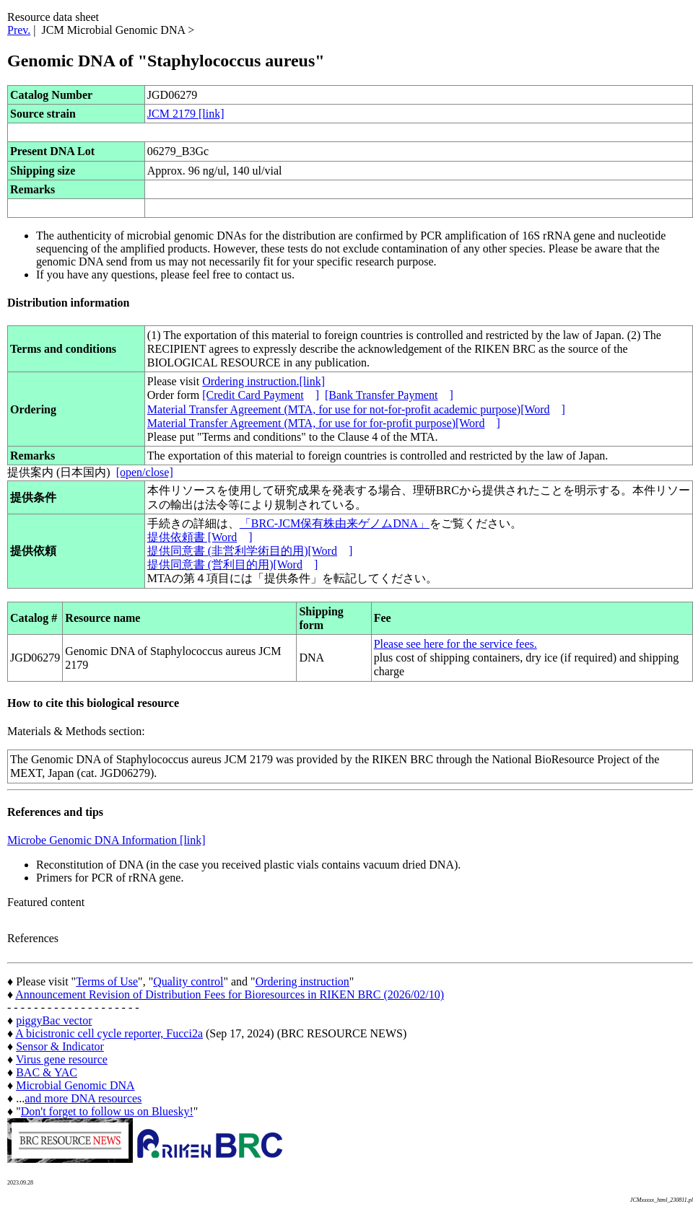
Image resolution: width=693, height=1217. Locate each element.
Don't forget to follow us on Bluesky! (107, 1111)
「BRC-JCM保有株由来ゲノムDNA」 (335, 523)
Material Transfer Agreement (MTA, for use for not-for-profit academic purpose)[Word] (356, 409)
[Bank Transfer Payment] (389, 395)
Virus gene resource (62, 1059)
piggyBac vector (54, 1020)
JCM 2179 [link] (186, 113)
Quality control (188, 981)
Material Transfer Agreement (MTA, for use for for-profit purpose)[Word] (323, 423)
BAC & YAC (46, 1072)
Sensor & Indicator (60, 1046)
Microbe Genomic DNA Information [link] (106, 840)
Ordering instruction (302, 981)
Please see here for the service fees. (455, 644)
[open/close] (144, 472)
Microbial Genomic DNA (75, 1085)
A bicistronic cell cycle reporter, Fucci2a (109, 1033)
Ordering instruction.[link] (263, 381)
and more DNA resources (83, 1098)
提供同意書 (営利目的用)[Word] (232, 564)
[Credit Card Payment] (260, 395)
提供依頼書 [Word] (200, 537)
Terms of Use (107, 981)
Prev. (18, 30)
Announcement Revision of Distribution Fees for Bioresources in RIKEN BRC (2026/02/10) (229, 994)
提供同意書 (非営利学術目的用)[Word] (249, 551)
